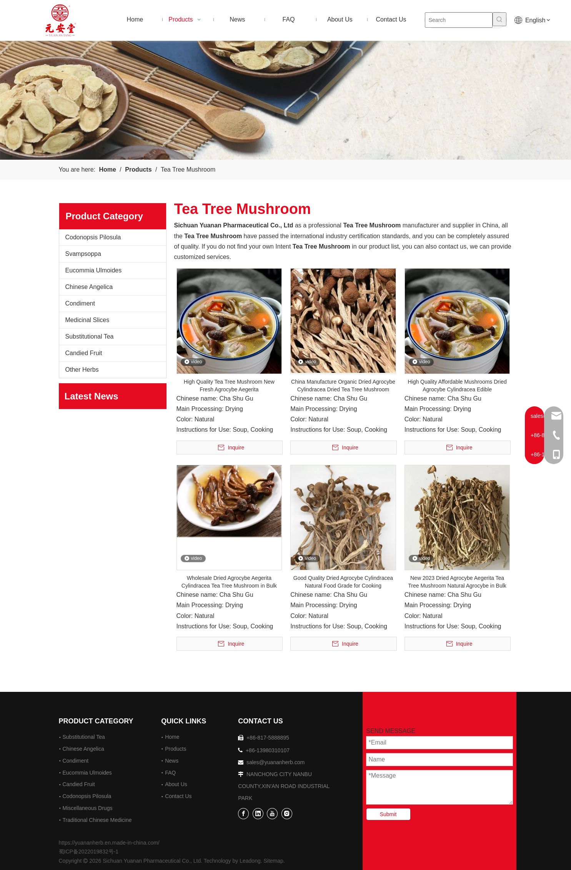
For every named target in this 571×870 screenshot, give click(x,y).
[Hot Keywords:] (499, 19)
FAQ (170, 773)
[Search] (459, 20)
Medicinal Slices (87, 320)
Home (172, 737)
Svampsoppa (83, 253)
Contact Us (178, 796)
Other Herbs (82, 369)
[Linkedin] (258, 813)
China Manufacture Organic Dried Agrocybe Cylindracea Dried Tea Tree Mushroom (343, 385)
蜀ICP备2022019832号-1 (89, 851)
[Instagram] (286, 813)
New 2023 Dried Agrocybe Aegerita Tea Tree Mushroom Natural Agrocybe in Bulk (457, 582)
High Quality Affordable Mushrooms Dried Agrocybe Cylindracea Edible (457, 385)
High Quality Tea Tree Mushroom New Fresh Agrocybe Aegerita (229, 385)
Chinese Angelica (89, 287)
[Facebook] (243, 813)
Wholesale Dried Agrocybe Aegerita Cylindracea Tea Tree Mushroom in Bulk (229, 582)
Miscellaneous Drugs (88, 808)
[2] (285, 100)
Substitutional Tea (89, 336)
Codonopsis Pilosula (93, 237)
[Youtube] (272, 813)
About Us (176, 784)
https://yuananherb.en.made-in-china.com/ (109, 843)
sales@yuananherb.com (275, 762)
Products (175, 749)
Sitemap (273, 861)
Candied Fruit (83, 353)
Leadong (250, 861)
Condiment (80, 303)
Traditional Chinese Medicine (97, 820)
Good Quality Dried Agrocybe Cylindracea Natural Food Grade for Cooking (343, 582)
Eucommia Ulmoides (93, 270)
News (171, 761)
